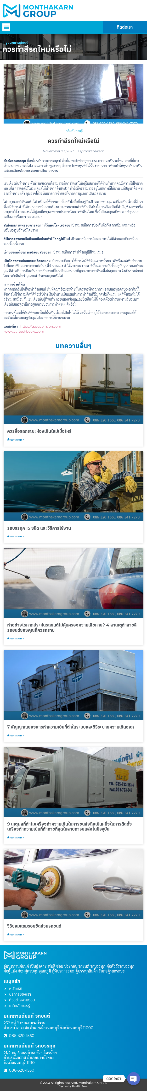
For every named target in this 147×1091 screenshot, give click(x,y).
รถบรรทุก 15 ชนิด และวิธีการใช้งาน (39, 528)
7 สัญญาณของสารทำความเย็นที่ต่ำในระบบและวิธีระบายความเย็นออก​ (70, 727)
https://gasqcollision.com (40, 326)
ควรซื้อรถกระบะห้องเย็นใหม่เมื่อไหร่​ (39, 431)
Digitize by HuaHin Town (73, 1086)
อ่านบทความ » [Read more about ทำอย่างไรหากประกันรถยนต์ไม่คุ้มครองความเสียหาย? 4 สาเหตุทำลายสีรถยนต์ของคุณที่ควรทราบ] (15, 638)
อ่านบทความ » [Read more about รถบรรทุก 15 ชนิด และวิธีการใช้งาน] (15, 536)
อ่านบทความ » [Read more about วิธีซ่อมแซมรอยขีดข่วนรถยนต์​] (15, 934)
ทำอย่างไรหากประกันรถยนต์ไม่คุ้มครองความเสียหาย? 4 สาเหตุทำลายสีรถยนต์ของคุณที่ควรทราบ (72, 627)
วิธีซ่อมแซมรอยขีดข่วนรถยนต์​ (34, 926)
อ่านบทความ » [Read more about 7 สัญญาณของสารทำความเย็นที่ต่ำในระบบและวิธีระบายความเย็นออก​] (15, 735)
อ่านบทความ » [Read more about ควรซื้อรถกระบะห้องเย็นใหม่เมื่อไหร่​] (15, 439)
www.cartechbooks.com (24, 331)
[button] (6, 27)
